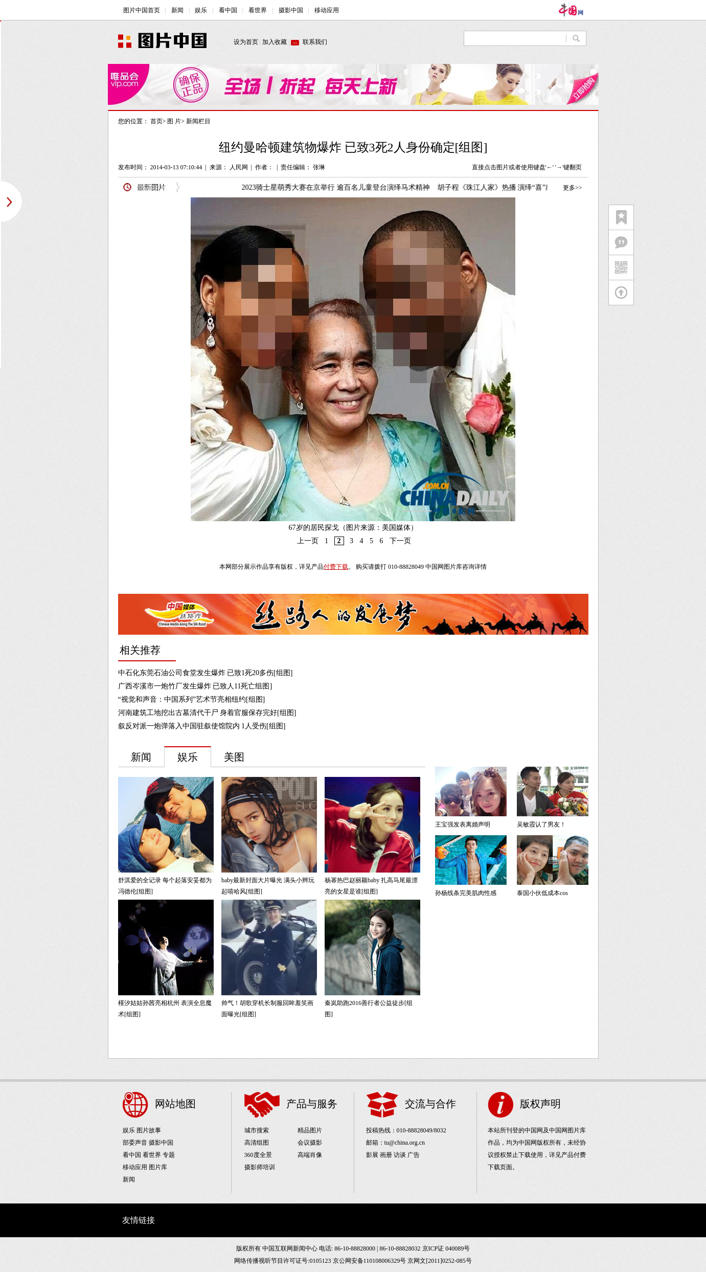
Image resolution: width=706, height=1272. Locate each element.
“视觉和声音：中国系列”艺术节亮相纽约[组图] (191, 699)
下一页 (400, 541)
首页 (156, 121)
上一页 (307, 541)
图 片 (174, 121)
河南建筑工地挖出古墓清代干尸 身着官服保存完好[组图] (207, 713)
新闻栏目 (198, 121)
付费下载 (336, 566)
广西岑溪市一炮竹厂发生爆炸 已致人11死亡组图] (195, 686)
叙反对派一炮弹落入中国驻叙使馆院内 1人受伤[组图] (202, 726)
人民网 (239, 167)
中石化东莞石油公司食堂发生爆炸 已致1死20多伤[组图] (205, 673)
